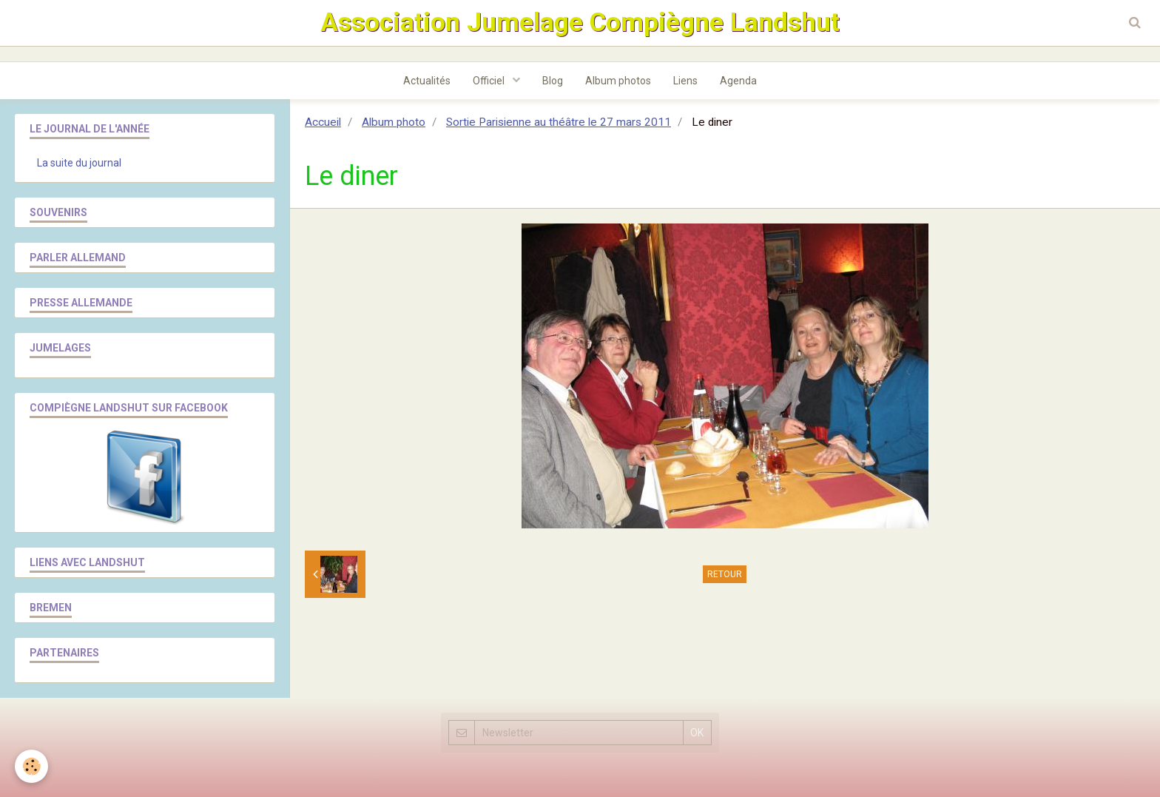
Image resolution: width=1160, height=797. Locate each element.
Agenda (738, 81)
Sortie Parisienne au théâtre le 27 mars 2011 (558, 122)
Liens (685, 81)
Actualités (427, 81)
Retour (724, 574)
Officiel (490, 81)
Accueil (323, 122)
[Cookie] (31, 766)
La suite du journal (79, 163)
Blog (552, 81)
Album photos (618, 81)
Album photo (393, 122)
